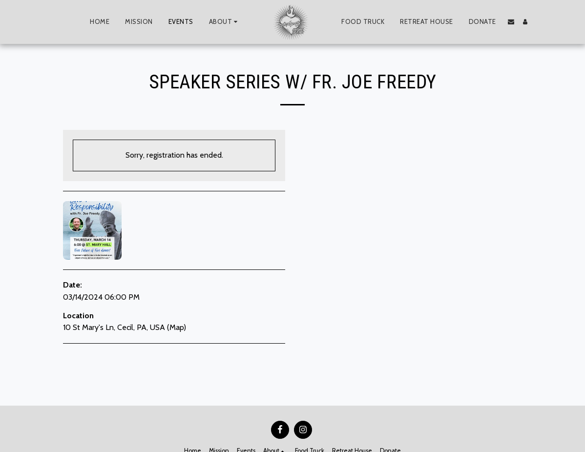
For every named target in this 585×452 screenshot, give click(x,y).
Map (176, 327)
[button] (225, 22)
